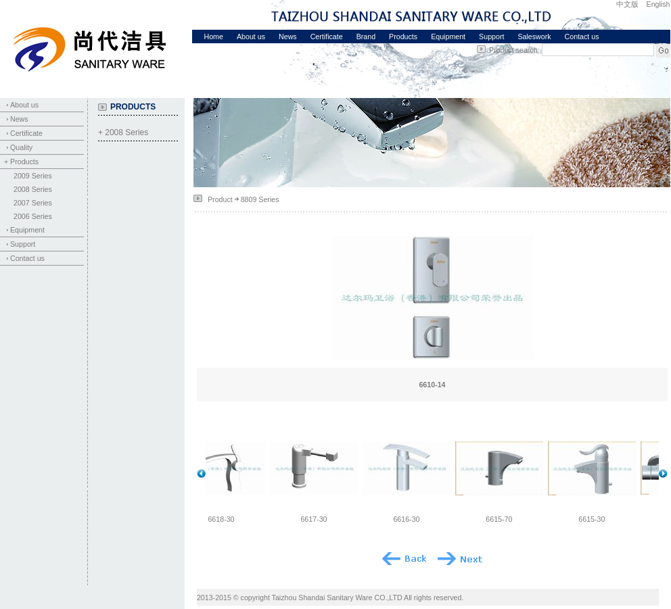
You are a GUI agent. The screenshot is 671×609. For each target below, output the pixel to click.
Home (213, 36)
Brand (365, 36)
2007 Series (33, 203)
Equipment (448, 36)
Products (403, 36)
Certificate (326, 36)
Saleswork (534, 36)
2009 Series (33, 176)
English (658, 4)
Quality (21, 147)
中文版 (627, 4)
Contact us (582, 36)
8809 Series (260, 199)
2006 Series (33, 216)
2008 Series (33, 189)
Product (220, 199)
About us (251, 36)
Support (491, 36)
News (288, 36)
